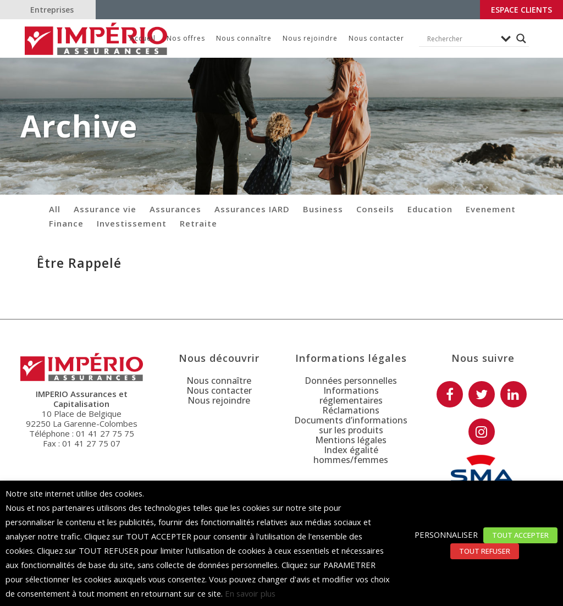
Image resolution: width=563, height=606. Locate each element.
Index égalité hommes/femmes (350, 455)
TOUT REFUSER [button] (484, 551)
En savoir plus (250, 593)
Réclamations (350, 410)
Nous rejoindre (218, 400)
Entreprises (52, 9)
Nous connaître (218, 380)
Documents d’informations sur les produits (350, 425)
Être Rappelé (79, 263)
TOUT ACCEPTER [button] (520, 535)
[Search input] (461, 38)
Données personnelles (351, 380)
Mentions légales (351, 440)
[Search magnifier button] (521, 38)
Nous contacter (219, 390)
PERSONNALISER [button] (446, 534)
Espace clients (521, 9)
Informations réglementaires (351, 395)
